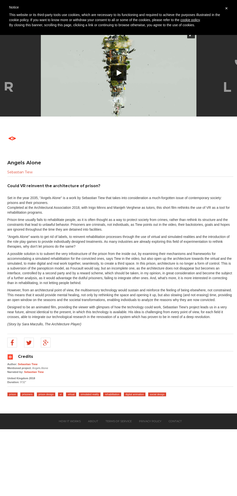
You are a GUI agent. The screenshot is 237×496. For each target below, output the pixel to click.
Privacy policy (150, 421)
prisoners (27, 394)
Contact (175, 421)
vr (61, 394)
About (93, 421)
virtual (71, 394)
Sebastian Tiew (20, 172)
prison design (45, 394)
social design (157, 394)
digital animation (134, 394)
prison (12, 394)
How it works (70, 421)
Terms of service (118, 421)
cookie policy (190, 20)
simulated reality (89, 394)
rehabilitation (112, 394)
